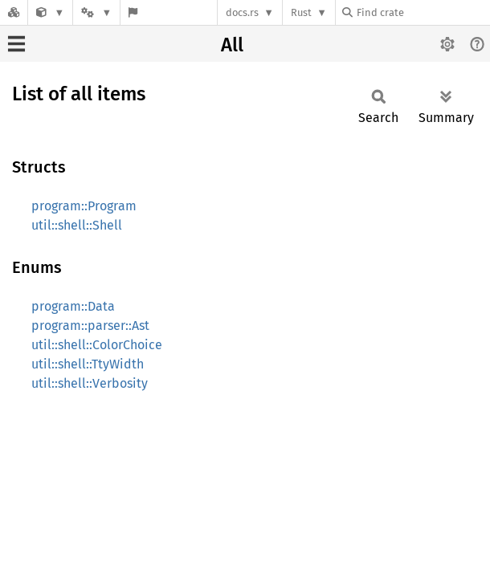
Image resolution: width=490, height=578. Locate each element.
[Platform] (96, 12)
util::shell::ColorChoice (96, 344)
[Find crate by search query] (422, 12)
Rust (301, 12)
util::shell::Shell (76, 225)
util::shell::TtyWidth (87, 364)
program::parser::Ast (90, 325)
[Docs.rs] (13, 12)
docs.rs (242, 12)
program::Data (73, 306)
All (232, 45)
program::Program (84, 206)
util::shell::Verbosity (89, 383)
